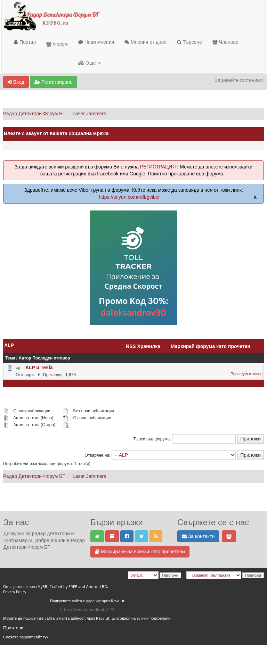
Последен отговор (51, 358)
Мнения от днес (145, 42)
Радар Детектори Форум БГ (34, 113)
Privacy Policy (14, 592)
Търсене (189, 42)
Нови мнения (96, 42)
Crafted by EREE (63, 587)
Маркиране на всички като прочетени (140, 551)
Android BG (96, 587)
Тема (10, 358)
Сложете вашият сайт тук (25, 637)
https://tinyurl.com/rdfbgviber (129, 197)
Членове (225, 42)
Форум (56, 44)
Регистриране (53, 82)
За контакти (198, 536)
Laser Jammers (89, 113)
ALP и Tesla (39, 367)
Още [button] (89, 63)
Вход (16, 82)
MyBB (42, 587)
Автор (25, 358)
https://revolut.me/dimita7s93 (87, 609)
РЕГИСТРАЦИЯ (158, 166)
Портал (25, 42)
